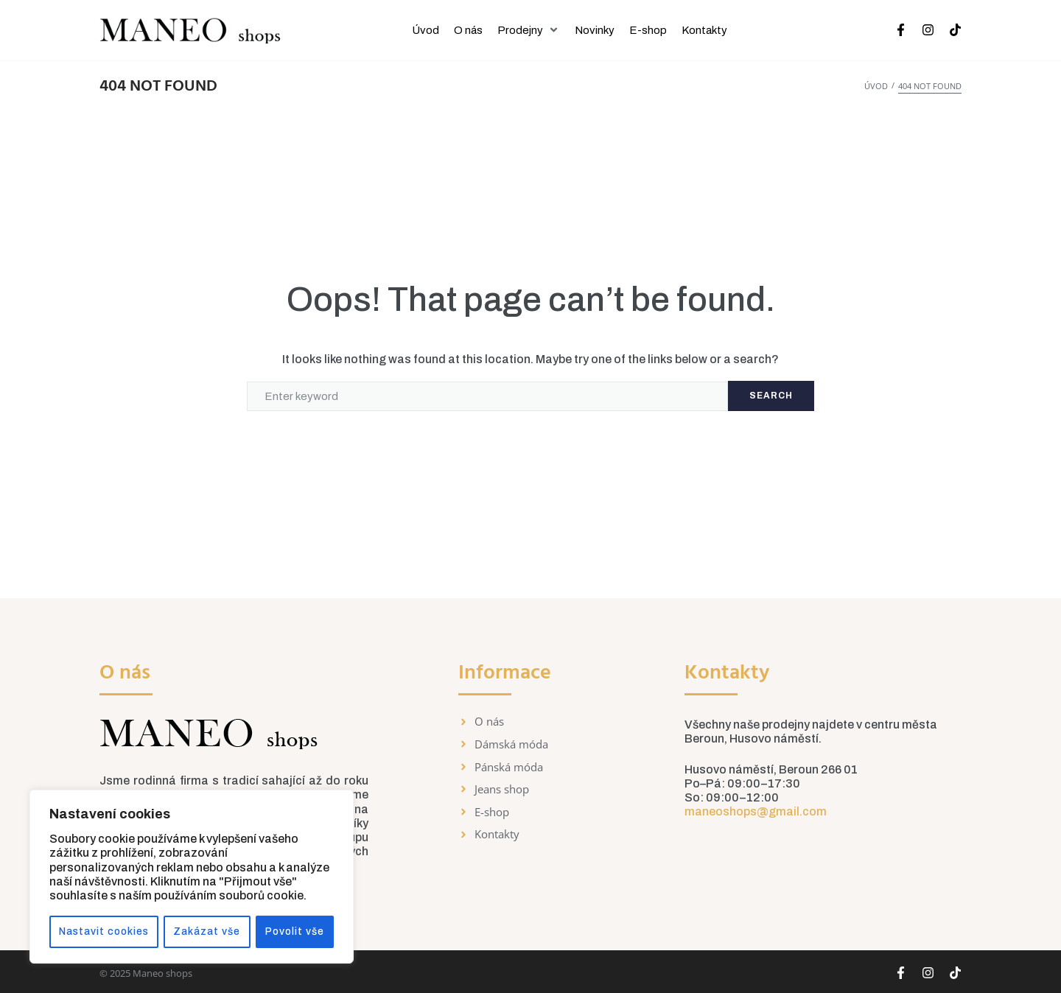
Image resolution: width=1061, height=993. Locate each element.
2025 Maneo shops (151, 973)
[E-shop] (648, 30)
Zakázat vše (209, 931)
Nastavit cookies (105, 931)
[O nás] (468, 30)
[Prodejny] (528, 30)
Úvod (876, 85)
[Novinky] (594, 30)
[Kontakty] (704, 30)
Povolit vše (295, 931)
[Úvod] (426, 30)
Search (771, 395)
